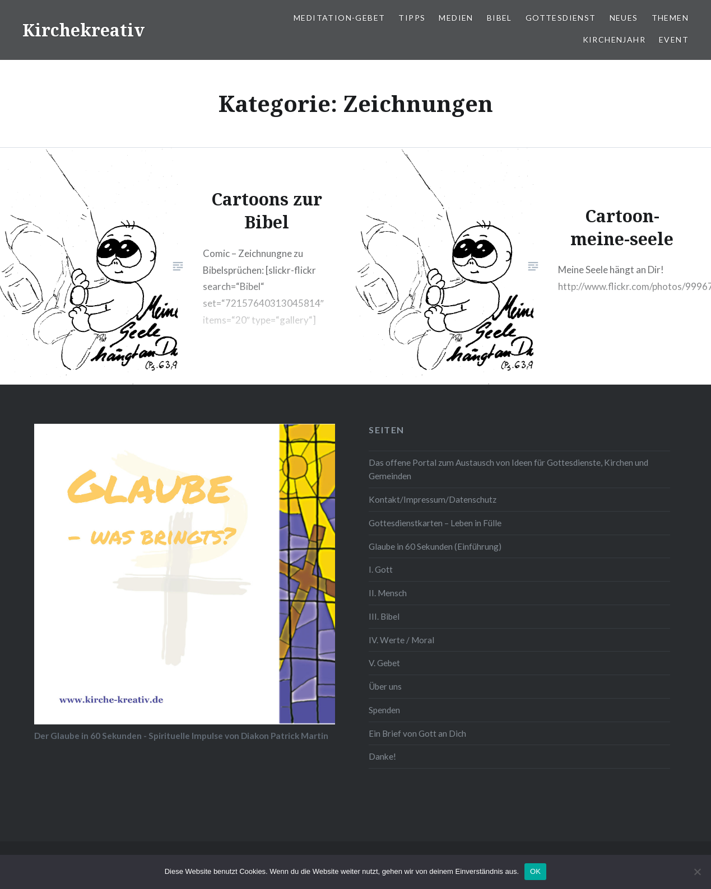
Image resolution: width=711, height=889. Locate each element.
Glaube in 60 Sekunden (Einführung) (435, 546)
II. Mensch (388, 593)
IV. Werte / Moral (401, 640)
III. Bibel (384, 616)
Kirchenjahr (614, 39)
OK (535, 871)
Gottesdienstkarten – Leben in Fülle (435, 523)
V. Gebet (384, 663)
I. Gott (381, 569)
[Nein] (697, 871)
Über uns (385, 686)
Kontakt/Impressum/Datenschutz (432, 499)
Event (674, 39)
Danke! (382, 756)
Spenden (384, 710)
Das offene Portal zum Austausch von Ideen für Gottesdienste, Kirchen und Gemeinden (508, 469)
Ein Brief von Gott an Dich (417, 733)
